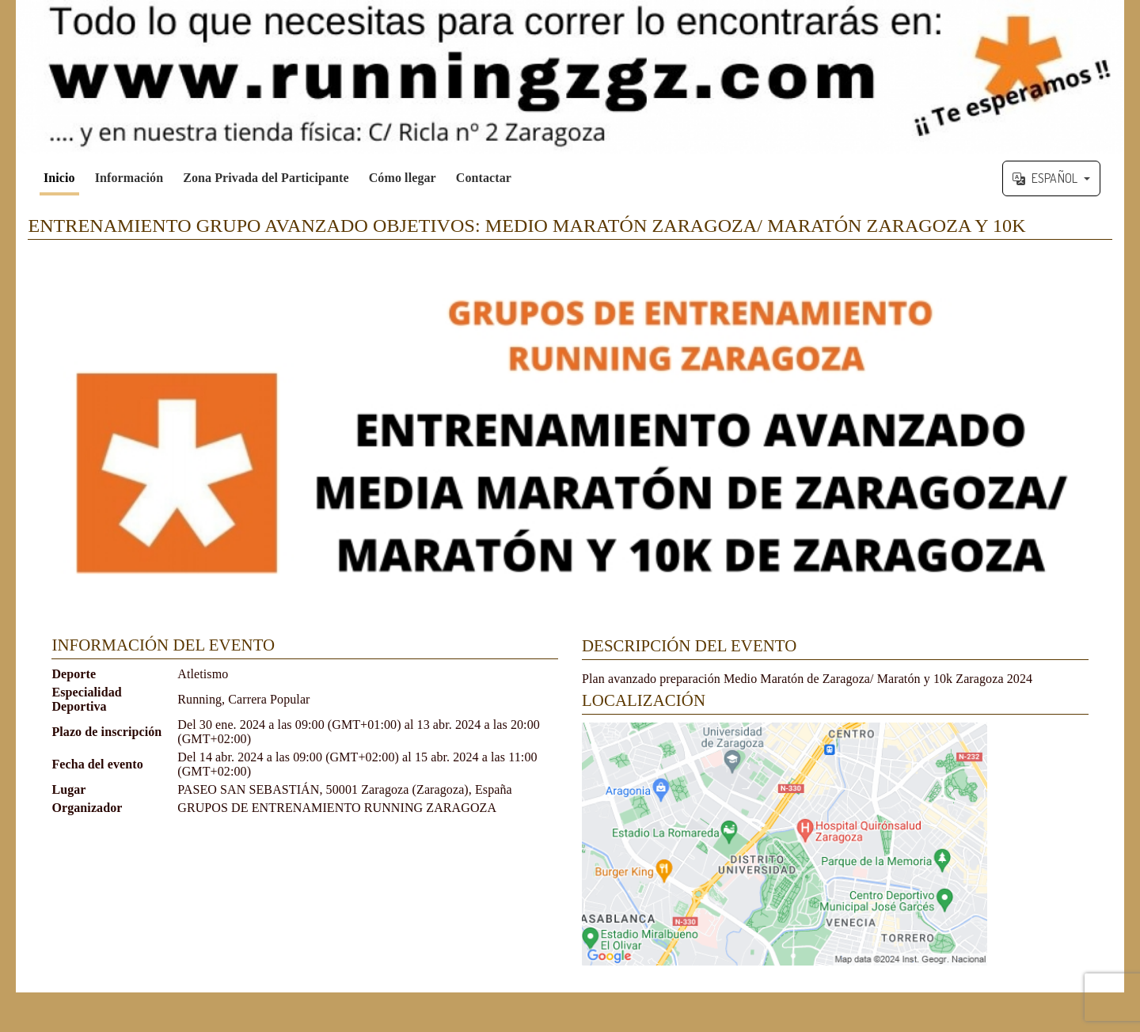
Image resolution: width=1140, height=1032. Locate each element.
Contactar (483, 177)
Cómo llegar (402, 177)
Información (129, 177)
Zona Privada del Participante (266, 177)
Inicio (59, 177)
